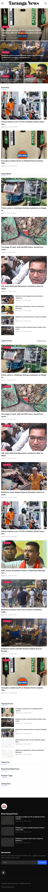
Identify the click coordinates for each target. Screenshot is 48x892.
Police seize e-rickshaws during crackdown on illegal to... (23, 209)
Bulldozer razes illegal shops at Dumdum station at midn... (22, 493)
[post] (24, 24)
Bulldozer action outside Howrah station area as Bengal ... (21, 650)
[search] (45, 3)
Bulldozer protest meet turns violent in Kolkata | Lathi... (21, 611)
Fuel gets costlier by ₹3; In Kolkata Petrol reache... (28, 709)
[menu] (2, 3)
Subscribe (42, 862)
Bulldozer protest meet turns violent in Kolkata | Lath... (11, 80)
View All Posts (42, 341)
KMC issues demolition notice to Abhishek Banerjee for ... (35, 80)
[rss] (3, 872)
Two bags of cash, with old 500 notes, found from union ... (22, 248)
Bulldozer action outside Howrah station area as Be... (30, 328)
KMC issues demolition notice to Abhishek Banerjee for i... (23, 571)
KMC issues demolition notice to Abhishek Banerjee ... (29, 307)
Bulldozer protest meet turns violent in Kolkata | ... (31, 318)
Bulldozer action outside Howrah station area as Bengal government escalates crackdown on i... (22, 56)
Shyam (4, 38)
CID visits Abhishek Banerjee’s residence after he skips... (22, 287)
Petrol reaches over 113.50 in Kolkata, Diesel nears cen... (22, 123)
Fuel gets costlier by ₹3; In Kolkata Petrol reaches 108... (22, 162)
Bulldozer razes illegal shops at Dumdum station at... (29, 297)
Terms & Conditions (7, 887)
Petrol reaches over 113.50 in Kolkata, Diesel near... (30, 741)
